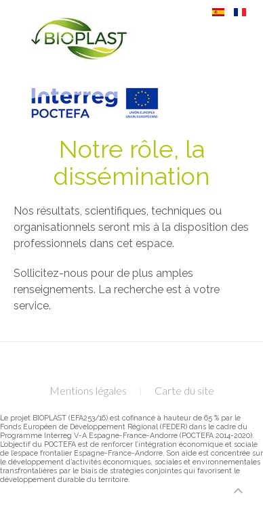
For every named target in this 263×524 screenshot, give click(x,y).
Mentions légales (88, 390)
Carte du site (184, 390)
